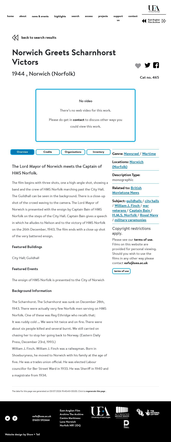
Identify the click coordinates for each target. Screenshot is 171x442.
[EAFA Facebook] (15, 418)
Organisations (73, 152)
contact (133, 16)
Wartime (149, 154)
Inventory (98, 152)
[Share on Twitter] (146, 66)
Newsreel (132, 154)
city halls (152, 201)
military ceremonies (130, 220)
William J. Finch (127, 206)
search (75, 16)
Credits (47, 152)
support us (118, 18)
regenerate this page (96, 391)
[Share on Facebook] (154, 66)
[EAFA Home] (154, 14)
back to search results (38, 38)
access (89, 16)
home (10, 16)
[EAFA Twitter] (8, 418)
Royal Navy (149, 215)
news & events (40, 16)
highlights (60, 16)
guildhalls (134, 201)
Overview (22, 152)
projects (103, 16)
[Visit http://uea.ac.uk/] (100, 412)
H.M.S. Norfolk (125, 215)
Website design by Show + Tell (22, 434)
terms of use (143, 240)
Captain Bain (140, 211)
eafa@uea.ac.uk (136, 263)
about (22, 16)
